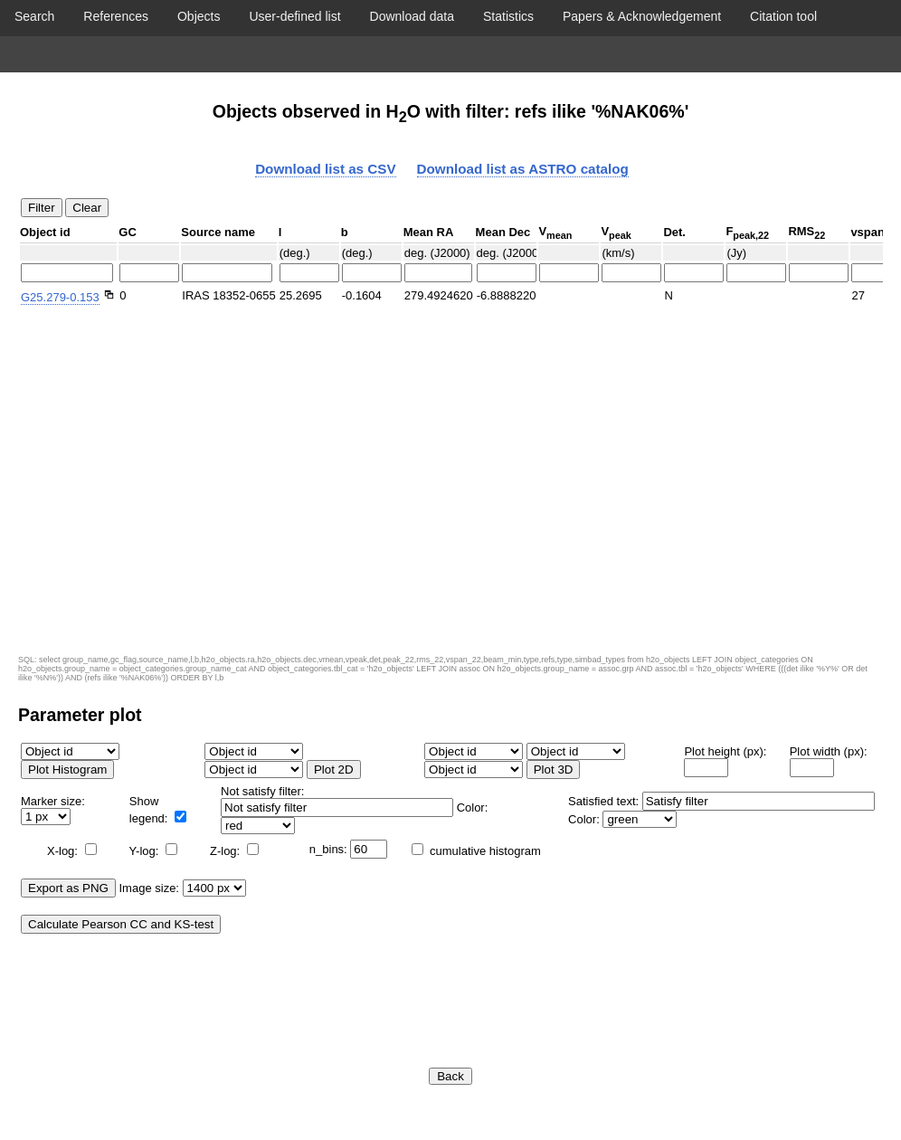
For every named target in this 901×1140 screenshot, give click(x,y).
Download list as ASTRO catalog (523, 168)
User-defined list (294, 16)
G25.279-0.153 (60, 297)
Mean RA (428, 232)
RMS (806, 232)
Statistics (508, 16)
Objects (198, 16)
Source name (218, 232)
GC (128, 232)
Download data (412, 16)
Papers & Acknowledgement (642, 16)
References (115, 16)
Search (34, 16)
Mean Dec (503, 232)
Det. (674, 232)
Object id (45, 232)
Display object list (450, 54)
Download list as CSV (325, 168)
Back (450, 1076)
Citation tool (783, 16)
